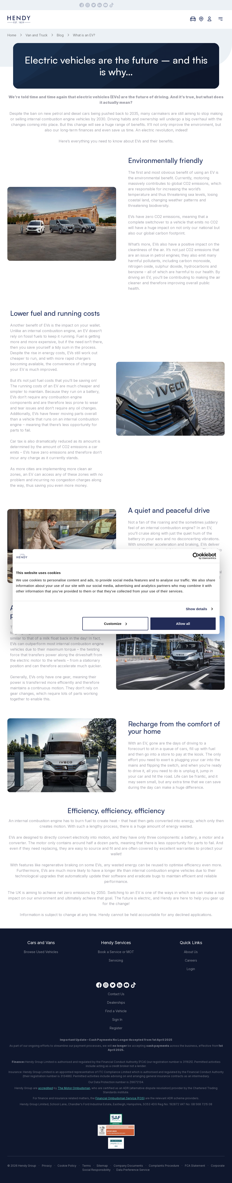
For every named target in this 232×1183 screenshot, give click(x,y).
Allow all (183, 623)
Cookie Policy (66, 1165)
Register (116, 1028)
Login (191, 969)
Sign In (117, 1019)
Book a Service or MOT (116, 952)
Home (11, 35)
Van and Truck (37, 35)
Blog (60, 35)
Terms (86, 1165)
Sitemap (102, 1165)
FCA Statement (195, 1165)
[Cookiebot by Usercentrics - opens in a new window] (196, 556)
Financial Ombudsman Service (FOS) (120, 1098)
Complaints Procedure (164, 1165)
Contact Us (116, 994)
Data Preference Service (133, 1169)
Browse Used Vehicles (41, 952)
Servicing (116, 960)
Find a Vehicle (116, 1011)
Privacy (47, 1165)
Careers (191, 960)
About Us (191, 952)
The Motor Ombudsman (74, 1088)
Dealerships (116, 1002)
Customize (115, 623)
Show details (196, 609)
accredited (45, 1088)
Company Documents (128, 1165)
